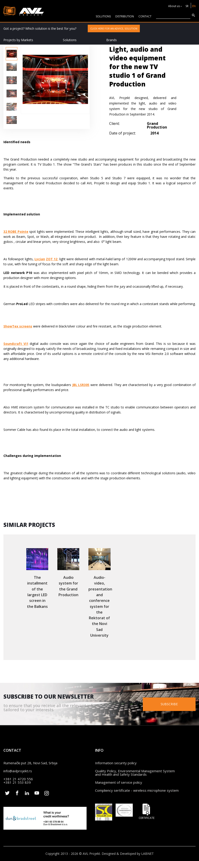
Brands (111, 40)
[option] (11, 53)
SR (187, 6)
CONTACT (144, 16)
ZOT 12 (52, 259)
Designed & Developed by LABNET (128, 853)
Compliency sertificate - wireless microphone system (137, 790)
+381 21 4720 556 (18, 779)
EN (194, 6)
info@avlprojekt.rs (17, 771)
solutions (103, 16)
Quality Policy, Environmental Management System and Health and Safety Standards (135, 773)
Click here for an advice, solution (113, 28)
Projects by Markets (18, 40)
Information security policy (116, 763)
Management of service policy (118, 782)
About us (174, 6)
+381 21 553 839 (17, 782)
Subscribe (169, 704)
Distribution (124, 16)
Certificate (146, 811)
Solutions (70, 40)
